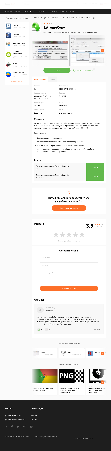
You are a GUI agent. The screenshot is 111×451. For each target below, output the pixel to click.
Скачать (57, 70)
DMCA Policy (9, 436)
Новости (53, 11)
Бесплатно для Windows (71, 32)
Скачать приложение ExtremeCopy (52, 166)
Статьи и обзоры (67, 11)
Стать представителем (69, 208)
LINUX (26, 11)
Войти (85, 4)
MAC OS (17, 11)
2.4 (47, 32)
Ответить (97, 330)
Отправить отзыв (69, 288)
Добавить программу (12, 416)
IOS (34, 11)
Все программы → (16, 82)
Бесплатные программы (40, 18)
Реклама (34, 420)
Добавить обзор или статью (15, 420)
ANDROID (41, 11)
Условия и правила (23, 436)
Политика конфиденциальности (45, 436)
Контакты (34, 416)
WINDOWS (8, 11)
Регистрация (93, 4)
